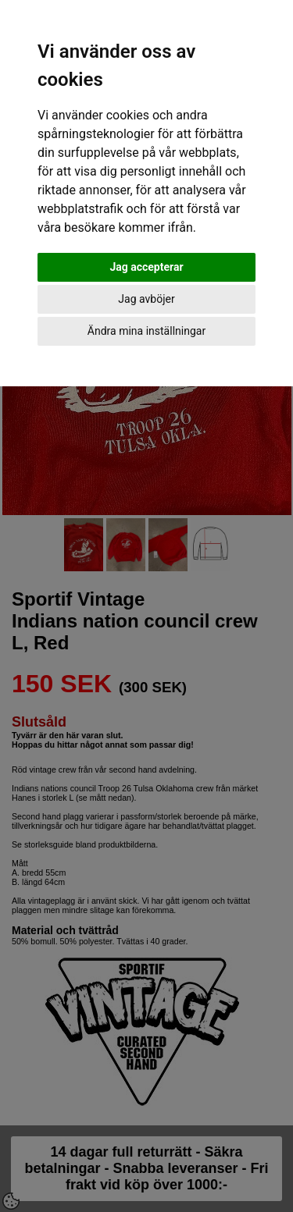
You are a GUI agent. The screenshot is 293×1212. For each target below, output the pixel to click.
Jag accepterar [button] (146, 267)
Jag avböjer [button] (146, 299)
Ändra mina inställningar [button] (146, 331)
